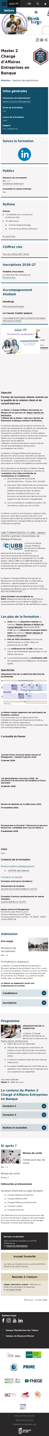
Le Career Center (13, 1289)
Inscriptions (9, 1002)
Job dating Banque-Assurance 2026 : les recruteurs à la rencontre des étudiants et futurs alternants (23, 780)
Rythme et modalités (15, 1127)
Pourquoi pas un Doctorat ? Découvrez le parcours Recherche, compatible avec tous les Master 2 (24, 826)
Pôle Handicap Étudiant (13, 306)
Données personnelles (24, 1424)
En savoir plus (9, 236)
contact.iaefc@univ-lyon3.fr (13, 902)
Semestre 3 (9, 1106)
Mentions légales (24, 1420)
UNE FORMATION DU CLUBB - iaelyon (23, 532)
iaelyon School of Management (17, 101)
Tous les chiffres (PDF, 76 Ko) (16, 254)
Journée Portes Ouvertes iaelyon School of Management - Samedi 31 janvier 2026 (21, 756)
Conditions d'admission (13, 183)
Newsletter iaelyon (25, 1416)
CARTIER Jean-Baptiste (18, 870)
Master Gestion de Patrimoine (14, 1041)
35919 (34, 601)
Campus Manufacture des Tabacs (22, 1330)
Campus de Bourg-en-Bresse (20, 1336)
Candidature (10, 993)
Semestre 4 (9, 1114)
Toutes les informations (17, 1246)
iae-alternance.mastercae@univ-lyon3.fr (19, 889)
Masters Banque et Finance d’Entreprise (25, 634)
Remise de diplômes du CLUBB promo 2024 (21, 804)
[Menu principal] (3, 3)
